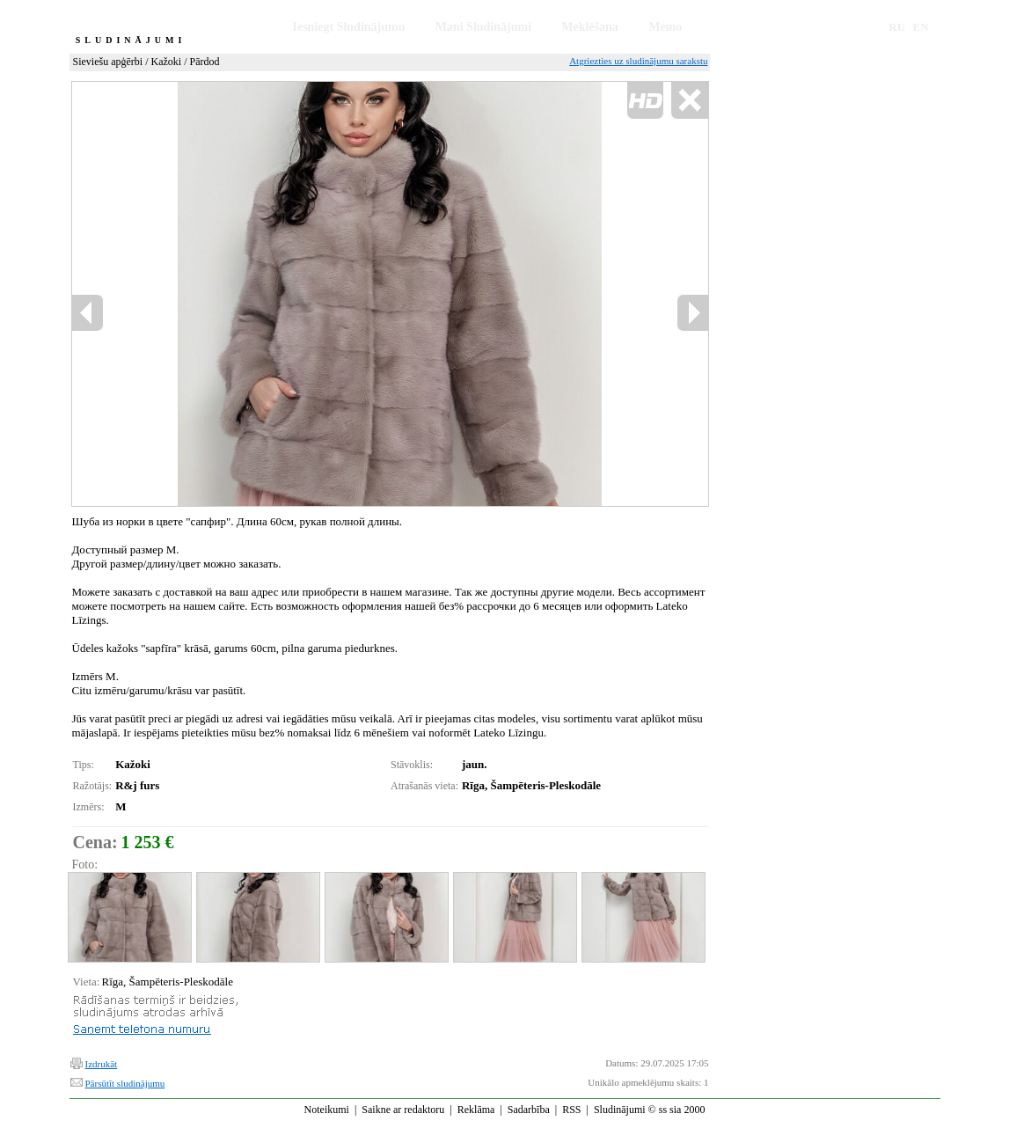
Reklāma (476, 1109)
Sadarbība (529, 1109)
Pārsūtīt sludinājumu (125, 1083)
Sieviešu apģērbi (108, 61)
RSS (571, 1109)
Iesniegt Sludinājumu (349, 26)
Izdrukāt (101, 1064)
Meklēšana (589, 26)
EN (921, 26)
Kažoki (166, 61)
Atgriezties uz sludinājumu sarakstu (638, 60)
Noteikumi (326, 1109)
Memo (665, 26)
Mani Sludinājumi (483, 26)
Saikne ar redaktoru (403, 1109)
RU (896, 26)
